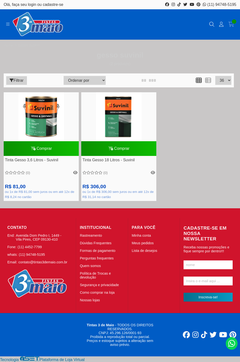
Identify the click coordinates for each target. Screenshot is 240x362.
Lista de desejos (144, 251)
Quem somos (90, 266)
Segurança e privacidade (99, 285)
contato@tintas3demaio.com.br (42, 262)
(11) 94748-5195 (219, 4)
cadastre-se (53, 4)
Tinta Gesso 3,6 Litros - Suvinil (31, 160)
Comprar (41, 148)
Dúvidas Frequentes (95, 243)
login (32, 4)
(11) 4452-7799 (30, 247)
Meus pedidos (143, 243)
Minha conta (141, 235)
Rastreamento (91, 235)
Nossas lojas (90, 300)
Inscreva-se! (208, 297)
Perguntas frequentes (97, 258)
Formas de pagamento (97, 251)
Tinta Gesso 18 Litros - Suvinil (108, 160)
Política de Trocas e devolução (95, 275)
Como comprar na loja (97, 292)
